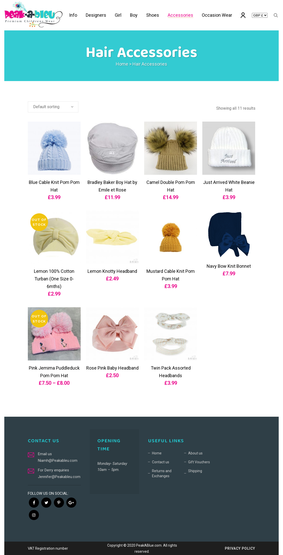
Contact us (160, 462)
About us (195, 453)
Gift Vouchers (199, 462)
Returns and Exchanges (161, 473)
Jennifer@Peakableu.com (59, 476)
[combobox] (53, 106)
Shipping (195, 471)
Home (122, 64)
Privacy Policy (240, 548)
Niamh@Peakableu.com (57, 460)
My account (243, 16)
